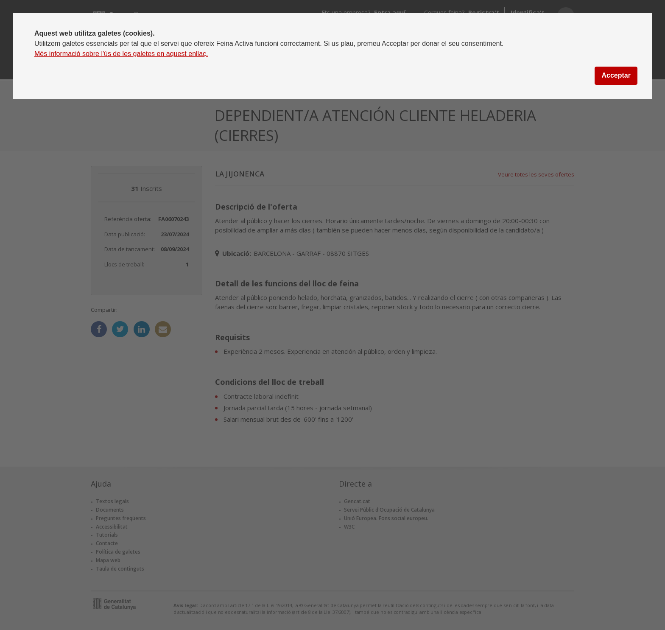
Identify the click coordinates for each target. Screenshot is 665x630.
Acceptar (615, 75)
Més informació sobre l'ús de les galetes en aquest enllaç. (121, 53)
